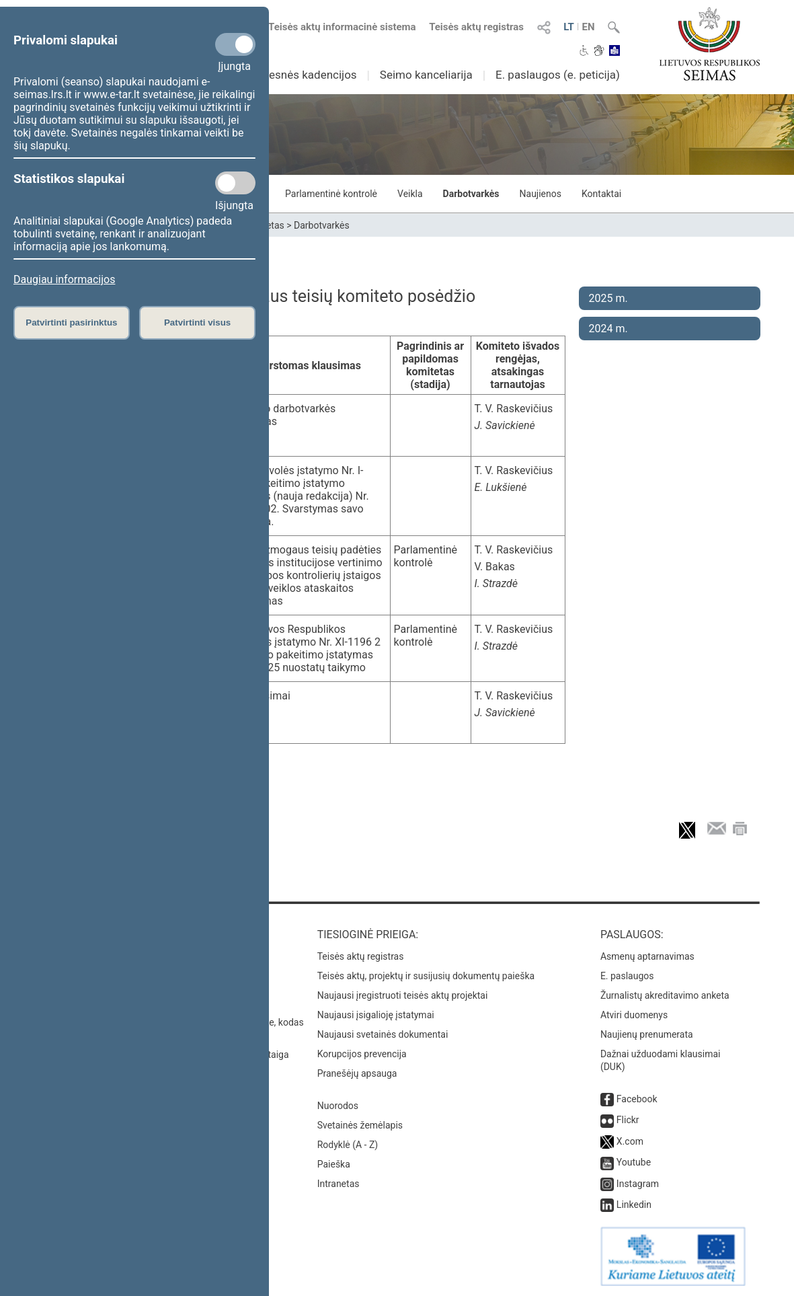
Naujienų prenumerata (646, 1034)
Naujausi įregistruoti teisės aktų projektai (402, 995)
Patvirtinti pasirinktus (71, 322)
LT (568, 27)
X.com (630, 1141)
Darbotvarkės (471, 193)
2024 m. (608, 328)
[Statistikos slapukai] (235, 182)
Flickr (628, 1119)
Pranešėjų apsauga (357, 1073)
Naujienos (540, 193)
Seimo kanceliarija (426, 74)
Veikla (410, 193)
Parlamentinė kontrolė (331, 193)
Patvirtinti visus (197, 322)
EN (588, 27)
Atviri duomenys (634, 1014)
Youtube (634, 1162)
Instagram (638, 1183)
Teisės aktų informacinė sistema (342, 27)
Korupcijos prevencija (362, 1054)
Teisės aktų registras (476, 27)
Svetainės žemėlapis (360, 1125)
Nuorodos (337, 1105)
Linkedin (634, 1204)
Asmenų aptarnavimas (647, 956)
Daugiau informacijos (64, 279)
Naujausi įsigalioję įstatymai (375, 1014)
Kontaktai (601, 193)
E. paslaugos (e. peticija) (557, 74)
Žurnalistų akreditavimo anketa (664, 995)
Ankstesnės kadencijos (298, 74)
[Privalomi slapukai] (235, 44)
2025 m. (608, 298)
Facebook (637, 1099)
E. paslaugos (627, 975)
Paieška (333, 1164)
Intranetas (338, 1183)
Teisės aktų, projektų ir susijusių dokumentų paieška (425, 975)
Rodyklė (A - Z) (348, 1144)
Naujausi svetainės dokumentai (382, 1034)
